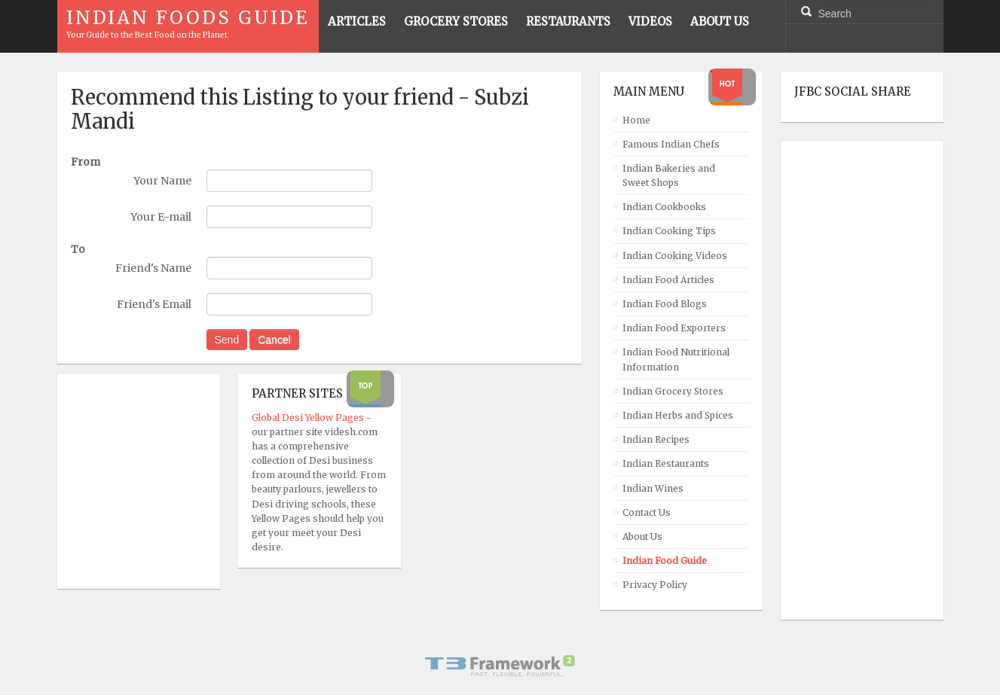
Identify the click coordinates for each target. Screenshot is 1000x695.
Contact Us (646, 512)
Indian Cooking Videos (674, 255)
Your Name (162, 180)
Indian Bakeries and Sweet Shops (668, 175)
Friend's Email (154, 304)
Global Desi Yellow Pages (309, 417)
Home (636, 120)
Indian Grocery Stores (672, 391)
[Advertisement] (854, 380)
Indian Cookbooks (664, 206)
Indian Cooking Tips (669, 230)
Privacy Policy (654, 584)
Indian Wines (652, 488)
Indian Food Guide (664, 560)
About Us (642, 536)
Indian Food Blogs (664, 303)
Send (227, 340)
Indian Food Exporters (674, 328)
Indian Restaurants (665, 463)
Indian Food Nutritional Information (675, 359)
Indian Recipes (656, 439)
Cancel (274, 340)
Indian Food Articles (668, 279)
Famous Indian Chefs (671, 144)
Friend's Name (153, 268)
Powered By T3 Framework (500, 665)
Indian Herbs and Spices (677, 415)
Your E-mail (160, 217)
